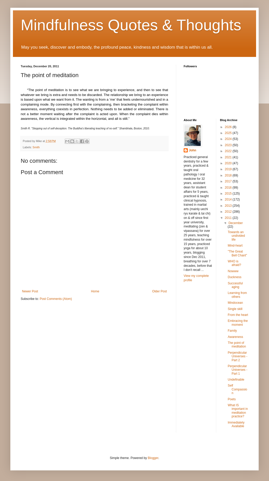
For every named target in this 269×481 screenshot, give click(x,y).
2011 (229, 218)
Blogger (153, 458)
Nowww (233, 271)
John (192, 150)
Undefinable (236, 379)
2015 (229, 193)
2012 (229, 211)
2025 (229, 133)
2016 (229, 187)
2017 (229, 181)
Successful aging (235, 285)
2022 (229, 151)
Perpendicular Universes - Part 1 (237, 369)
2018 (229, 175)
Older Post (159, 291)
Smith (36, 147)
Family (232, 330)
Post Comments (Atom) (56, 299)
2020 (229, 163)
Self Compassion (237, 389)
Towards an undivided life (236, 235)
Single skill (235, 309)
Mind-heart (235, 245)
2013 (229, 206)
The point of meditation (237, 344)
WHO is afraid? (234, 263)
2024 (229, 139)
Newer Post (30, 291)
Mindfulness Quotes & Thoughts (131, 25)
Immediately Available (236, 424)
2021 (229, 157)
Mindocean (235, 303)
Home (95, 291)
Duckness (234, 277)
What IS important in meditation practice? (238, 410)
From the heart (238, 315)
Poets (232, 399)
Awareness (235, 337)
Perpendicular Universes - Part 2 (237, 356)
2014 (229, 199)
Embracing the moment (238, 322)
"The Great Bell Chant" (237, 253)
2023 (229, 145)
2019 (229, 169)
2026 (229, 127)
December (235, 223)
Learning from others (237, 294)
